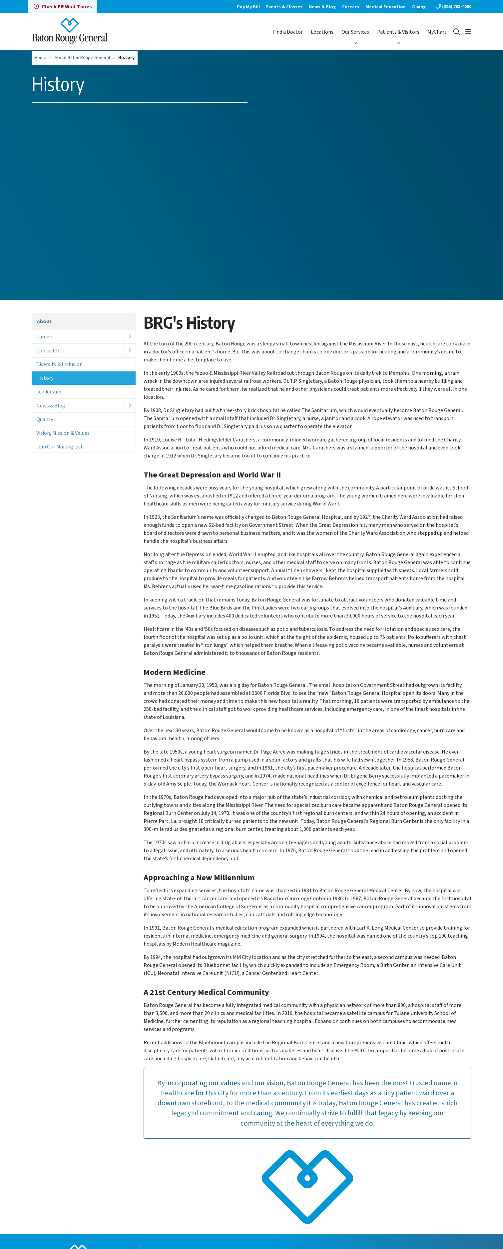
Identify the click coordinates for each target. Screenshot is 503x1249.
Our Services (355, 32)
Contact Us (49, 350)
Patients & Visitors (398, 32)
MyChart (437, 32)
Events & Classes (284, 7)
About (44, 321)
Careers (350, 7)
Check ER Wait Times (63, 6)
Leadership (48, 391)
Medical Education (385, 7)
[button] (468, 32)
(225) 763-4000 (453, 6)
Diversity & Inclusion (59, 364)
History (44, 378)
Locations (322, 32)
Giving (419, 7)
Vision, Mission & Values (63, 433)
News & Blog (322, 7)
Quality (44, 419)
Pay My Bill (248, 7)
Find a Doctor (287, 32)
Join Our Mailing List (59, 446)
